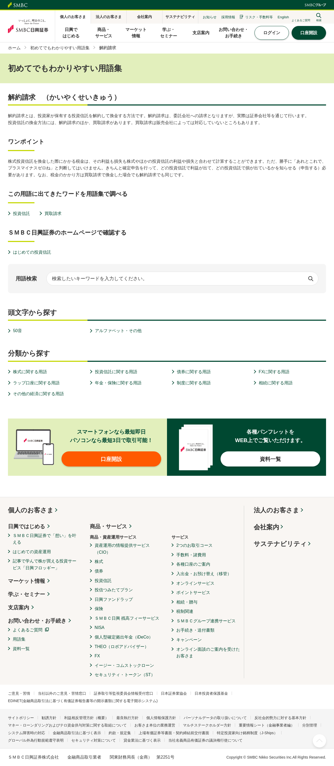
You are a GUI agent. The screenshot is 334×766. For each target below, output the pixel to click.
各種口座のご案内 (193, 564)
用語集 (19, 639)
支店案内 (18, 607)
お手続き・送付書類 (195, 630)
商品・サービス (108, 526)
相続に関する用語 (276, 383)
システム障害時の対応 (26, 733)
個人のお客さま (31, 510)
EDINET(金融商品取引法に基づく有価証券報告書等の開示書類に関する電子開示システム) (83, 701)
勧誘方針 (49, 718)
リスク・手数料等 (259, 17)
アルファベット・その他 (118, 330)
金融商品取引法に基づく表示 (77, 733)
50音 (17, 330)
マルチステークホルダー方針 (207, 725)
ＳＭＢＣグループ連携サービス (206, 621)
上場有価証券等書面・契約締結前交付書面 (174, 733)
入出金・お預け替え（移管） (203, 573)
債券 (99, 571)
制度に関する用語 (194, 383)
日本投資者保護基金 (211, 693)
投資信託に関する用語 (116, 371)
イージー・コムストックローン (124, 665)
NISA (99, 627)
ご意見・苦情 (19, 693)
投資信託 (21, 213)
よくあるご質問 (27, 630)
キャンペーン (189, 639)
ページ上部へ (319, 740)
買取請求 (53, 213)
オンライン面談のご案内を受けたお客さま (208, 652)
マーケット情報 (26, 581)
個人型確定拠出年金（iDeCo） (124, 637)
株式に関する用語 (30, 371)
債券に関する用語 (194, 371)
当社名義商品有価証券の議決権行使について (205, 740)
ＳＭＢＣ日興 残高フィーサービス (127, 618)
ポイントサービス (193, 592)
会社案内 (266, 527)
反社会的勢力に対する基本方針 (280, 718)
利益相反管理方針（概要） (86, 718)
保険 (99, 608)
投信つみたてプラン (114, 590)
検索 (310, 278)
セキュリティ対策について (93, 740)
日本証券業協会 (174, 693)
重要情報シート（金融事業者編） (267, 725)
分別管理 (309, 725)
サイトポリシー (21, 718)
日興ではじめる (26, 526)
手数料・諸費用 (191, 555)
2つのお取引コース (194, 545)
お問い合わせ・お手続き (37, 621)
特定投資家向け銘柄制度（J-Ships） (247, 733)
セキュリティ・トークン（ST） (125, 674)
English (283, 17)
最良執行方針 (127, 718)
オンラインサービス (195, 583)
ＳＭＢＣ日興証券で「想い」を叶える (44, 539)
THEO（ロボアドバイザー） (122, 646)
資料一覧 (21, 648)
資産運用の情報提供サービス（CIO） (122, 548)
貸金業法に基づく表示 (142, 740)
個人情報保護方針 (161, 718)
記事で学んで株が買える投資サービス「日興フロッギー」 (44, 564)
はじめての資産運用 (32, 551)
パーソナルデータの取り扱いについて (215, 718)
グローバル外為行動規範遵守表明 (36, 740)
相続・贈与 (186, 602)
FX (97, 656)
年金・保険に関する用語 (118, 383)
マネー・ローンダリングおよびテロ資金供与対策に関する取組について (67, 725)
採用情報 (228, 17)
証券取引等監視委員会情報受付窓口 (123, 693)
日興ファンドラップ (114, 599)
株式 (99, 561)
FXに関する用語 (274, 371)
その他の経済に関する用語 (38, 393)
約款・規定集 (120, 733)
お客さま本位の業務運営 (154, 725)
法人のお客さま (276, 510)
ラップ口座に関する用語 (36, 383)
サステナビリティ (280, 543)
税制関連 (184, 611)
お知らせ (210, 17)
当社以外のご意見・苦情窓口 (62, 693)
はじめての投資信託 (32, 252)
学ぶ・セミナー (26, 594)
